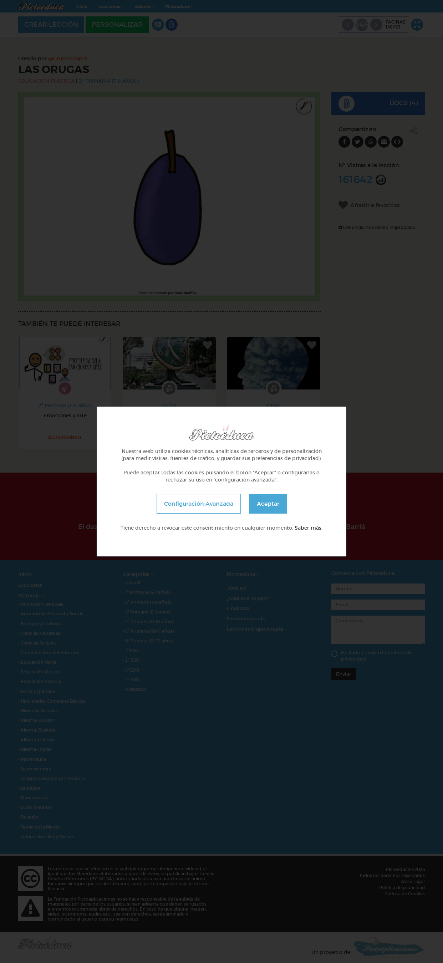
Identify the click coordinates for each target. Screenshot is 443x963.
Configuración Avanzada (198, 503)
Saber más (308, 528)
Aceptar (268, 503)
